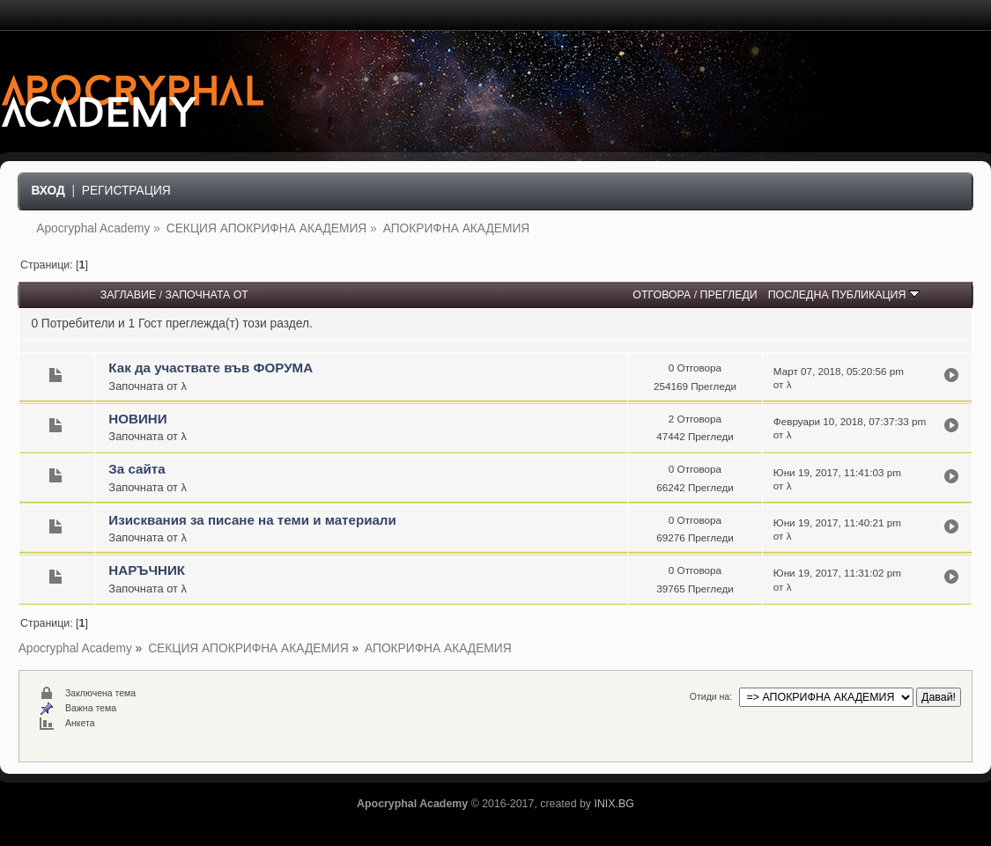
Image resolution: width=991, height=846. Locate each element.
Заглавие (128, 295)
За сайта (136, 468)
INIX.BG (613, 804)
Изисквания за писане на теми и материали (252, 519)
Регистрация (126, 190)
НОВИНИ (137, 418)
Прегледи (729, 295)
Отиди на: (711, 696)
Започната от (207, 295)
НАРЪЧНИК (146, 570)
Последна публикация (844, 295)
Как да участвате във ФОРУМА (210, 367)
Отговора (661, 295)
